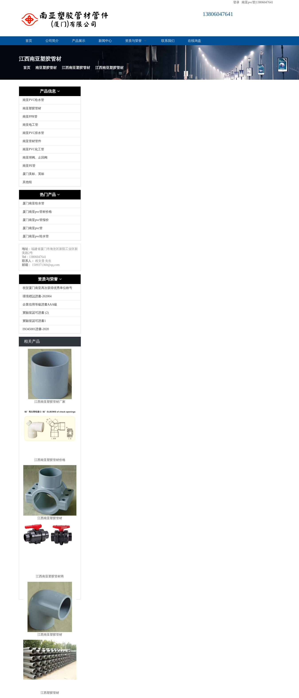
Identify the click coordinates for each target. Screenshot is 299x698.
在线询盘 (194, 41)
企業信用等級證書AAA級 (40, 304)
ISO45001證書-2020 (36, 329)
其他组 (27, 182)
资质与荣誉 (136, 40)
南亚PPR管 (30, 116)
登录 (236, 2)
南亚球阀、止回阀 (35, 157)
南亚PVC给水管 (33, 100)
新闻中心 (105, 41)
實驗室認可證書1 (34, 321)
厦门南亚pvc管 (33, 228)
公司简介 (52, 41)
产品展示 (78, 41)
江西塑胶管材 (50, 692)
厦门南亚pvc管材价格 (37, 211)
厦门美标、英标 (33, 174)
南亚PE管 (29, 165)
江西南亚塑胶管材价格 (49, 460)
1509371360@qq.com (46, 265)
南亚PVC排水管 (33, 133)
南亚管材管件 (32, 141)
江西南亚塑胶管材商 (50, 576)
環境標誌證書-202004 (37, 296)
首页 (28, 41)
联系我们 (168, 41)
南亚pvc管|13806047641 (257, 2)
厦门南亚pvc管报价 (36, 220)
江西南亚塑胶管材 (76, 68)
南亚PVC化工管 (33, 149)
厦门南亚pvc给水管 (36, 236)
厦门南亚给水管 (33, 203)
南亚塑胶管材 (46, 68)
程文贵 (40, 261)
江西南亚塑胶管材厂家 (49, 401)
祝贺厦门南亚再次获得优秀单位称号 (47, 288)
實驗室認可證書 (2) (36, 312)
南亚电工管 (30, 124)
